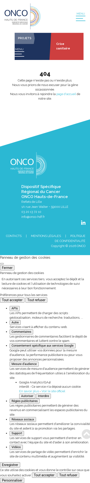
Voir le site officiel (53, 391)
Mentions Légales (46, 236)
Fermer (7, 268)
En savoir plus (29, 391)
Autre (15, 322)
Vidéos (16, 447)
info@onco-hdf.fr (33, 217)
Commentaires (21, 331)
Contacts (14, 236)
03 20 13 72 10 (31, 212)
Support (17, 433)
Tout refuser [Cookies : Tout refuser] (36, 300)
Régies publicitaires (25, 401)
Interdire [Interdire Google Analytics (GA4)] (43, 396)
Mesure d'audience (24, 364)
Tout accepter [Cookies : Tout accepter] (12, 300)
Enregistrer (10, 465)
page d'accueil (66, 94)
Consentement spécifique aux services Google (43, 345)
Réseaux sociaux (23, 419)
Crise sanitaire (63, 46)
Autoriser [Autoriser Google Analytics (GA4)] (27, 396)
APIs (15, 308)
